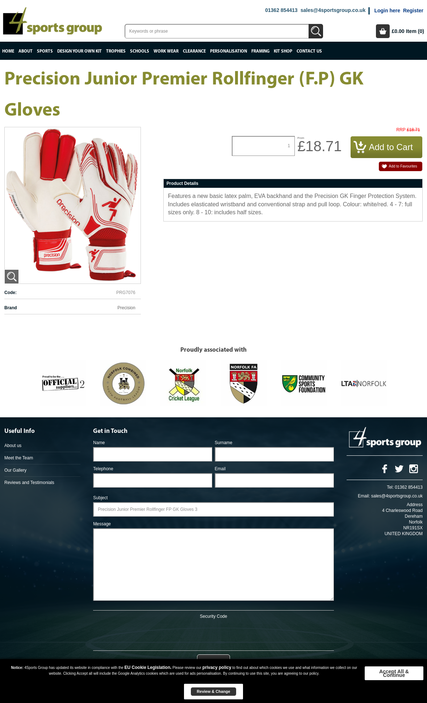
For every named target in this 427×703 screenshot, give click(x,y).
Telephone (103, 468)
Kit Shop (283, 51)
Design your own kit (79, 51)
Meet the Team (18, 457)
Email (220, 468)
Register (413, 10)
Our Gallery (15, 470)
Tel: (390, 487)
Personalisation (228, 51)
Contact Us (309, 51)
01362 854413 (281, 10)
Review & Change (213, 691)
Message (102, 523)
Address (415, 504)
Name (99, 442)
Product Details (182, 183)
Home (8, 51)
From (300, 138)
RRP (400, 130)
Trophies (116, 51)
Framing (260, 51)
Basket (383, 31)
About (25, 51)
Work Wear (166, 51)
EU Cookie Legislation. (148, 667)
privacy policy (216, 667)
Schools (139, 51)
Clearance (194, 51)
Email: (364, 496)
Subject (100, 497)
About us (12, 445)
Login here (387, 10)
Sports (45, 51)
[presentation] (213, 633)
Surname (224, 442)
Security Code (213, 616)
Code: (10, 292)
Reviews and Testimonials (29, 482)
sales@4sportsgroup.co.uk (333, 10)
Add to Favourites (403, 166)
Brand (10, 307)
